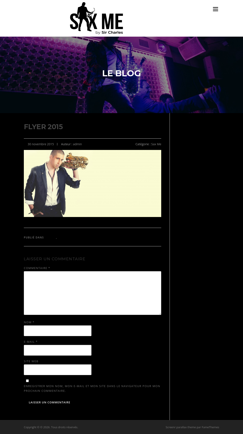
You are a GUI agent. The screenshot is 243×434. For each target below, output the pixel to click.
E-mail (31, 342)
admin (77, 144)
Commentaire (37, 268)
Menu (215, 9)
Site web (31, 361)
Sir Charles (67, 237)
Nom (29, 322)
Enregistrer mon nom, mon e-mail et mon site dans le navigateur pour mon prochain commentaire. (92, 388)
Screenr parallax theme (181, 427)
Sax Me (156, 144)
